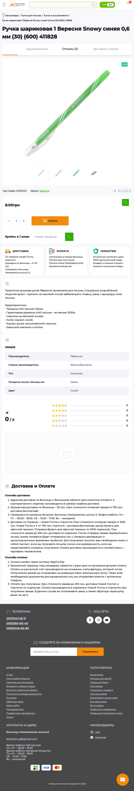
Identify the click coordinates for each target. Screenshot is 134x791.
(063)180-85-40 (17, 623)
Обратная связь (14, 701)
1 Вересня (44, 191)
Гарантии (108, 251)
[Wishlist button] (125, 202)
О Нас (9, 674)
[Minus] (8, 220)
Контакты (11, 697)
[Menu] (4, 4)
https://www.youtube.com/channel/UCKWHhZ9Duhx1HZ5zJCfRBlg (106, 620)
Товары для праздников (103, 709)
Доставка (21, 251)
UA (104, 4)
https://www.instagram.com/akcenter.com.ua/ (98, 620)
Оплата (63, 251)
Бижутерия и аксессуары (103, 697)
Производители (15, 709)
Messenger (100, 737)
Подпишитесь (90, 651)
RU (110, 4)
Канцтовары (96, 674)
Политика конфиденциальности (24, 694)
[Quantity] (16, 220)
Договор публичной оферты (21, 690)
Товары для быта (99, 682)
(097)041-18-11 (16, 618)
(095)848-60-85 (17, 628)
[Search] (94, 4)
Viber (97, 732)
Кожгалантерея (98, 694)
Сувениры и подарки (101, 690)
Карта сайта (12, 705)
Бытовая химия (98, 701)
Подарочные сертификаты (20, 713)
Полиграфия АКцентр (18, 678)
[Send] (69, 237)
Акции (9, 717)
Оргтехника (96, 686)
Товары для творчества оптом (106, 713)
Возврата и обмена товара (20, 686)
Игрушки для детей (100, 678)
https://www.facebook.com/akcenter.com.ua (90, 620)
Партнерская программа (19, 682)
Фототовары (97, 705)
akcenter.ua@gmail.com (21, 738)
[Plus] (23, 220)
